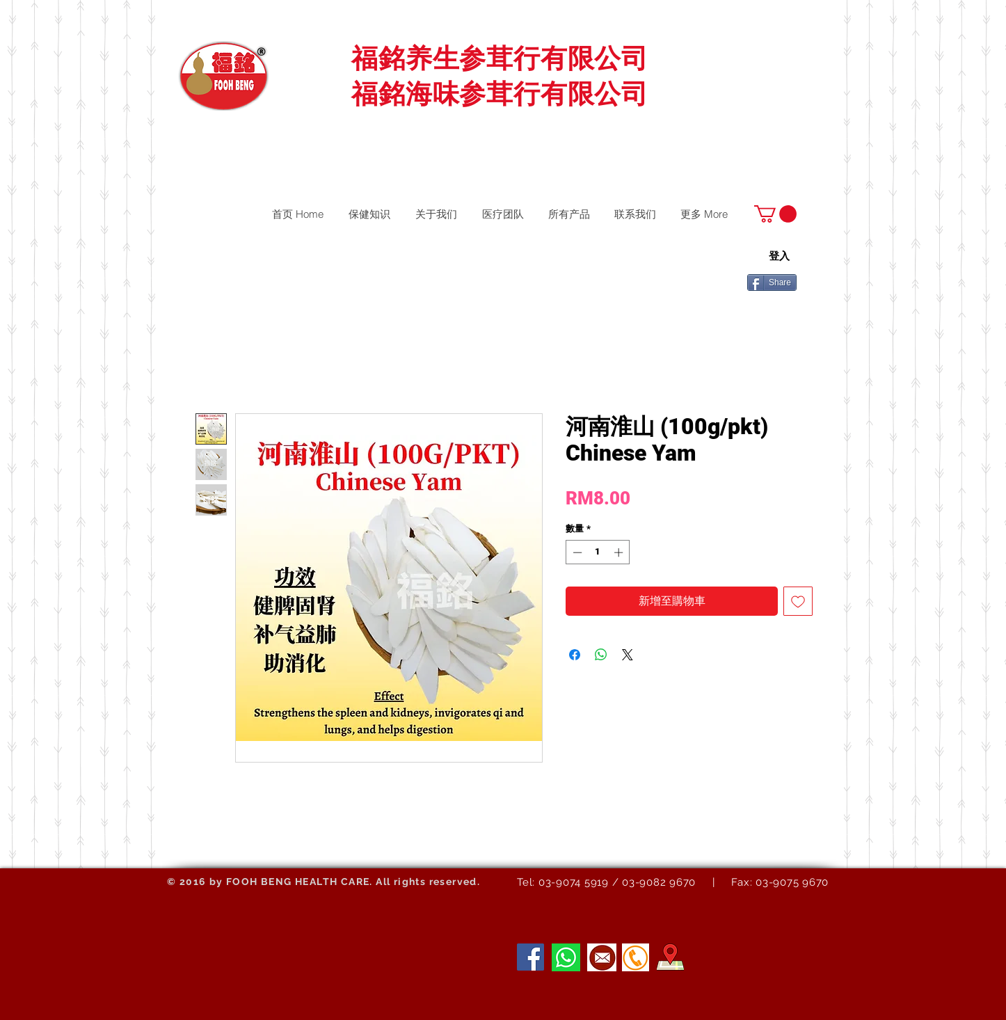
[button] (775, 214)
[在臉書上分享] (574, 654)
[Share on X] (627, 654)
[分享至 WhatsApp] (601, 654)
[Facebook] (530, 957)
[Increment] (620, 552)
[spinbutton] (598, 552)
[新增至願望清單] (798, 601)
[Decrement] (576, 552)
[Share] (772, 282)
